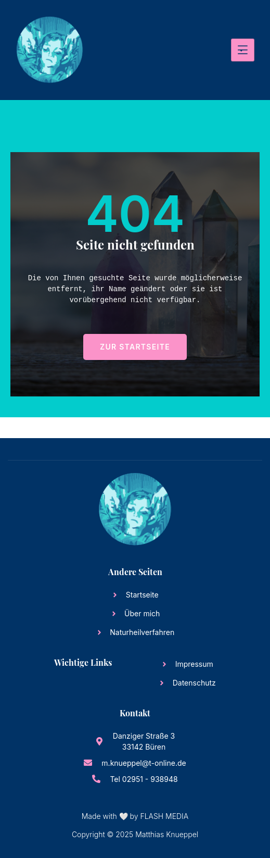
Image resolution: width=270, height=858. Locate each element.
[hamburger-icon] (242, 50)
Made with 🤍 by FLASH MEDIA (135, 816)
